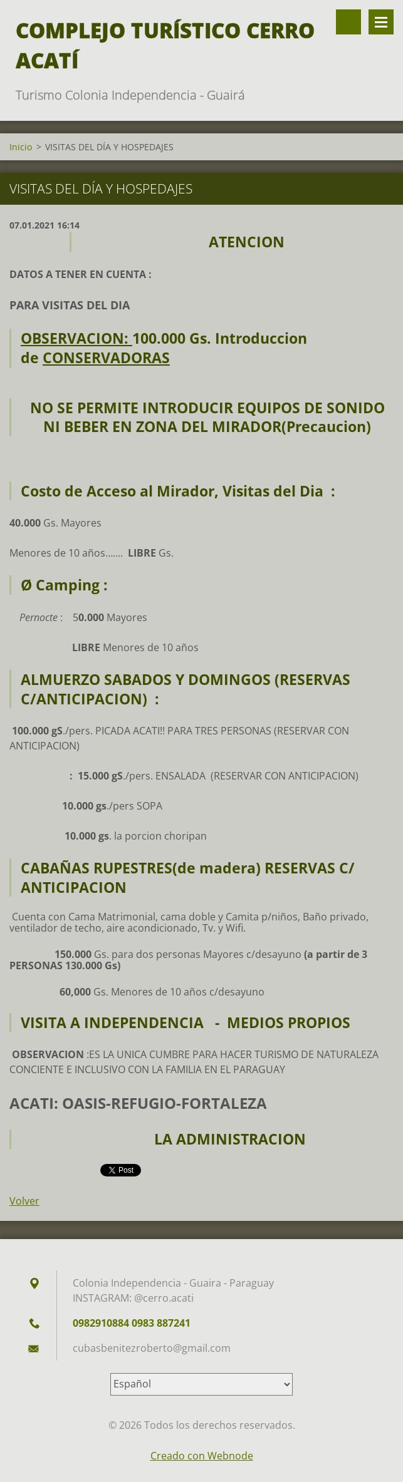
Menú (381, 21)
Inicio (20, 147)
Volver (24, 1201)
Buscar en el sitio (348, 21)
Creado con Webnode (201, 1456)
